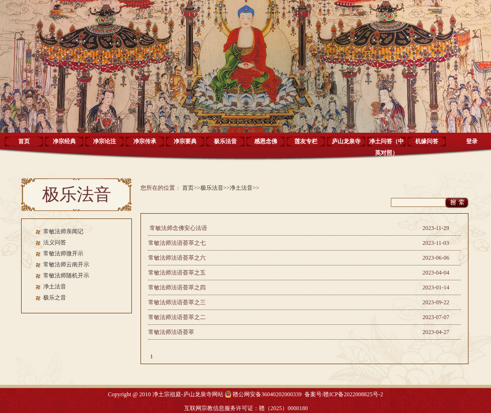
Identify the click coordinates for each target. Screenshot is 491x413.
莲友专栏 (305, 141)
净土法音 (54, 286)
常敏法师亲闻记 (63, 231)
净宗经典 (64, 141)
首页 (24, 141)
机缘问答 (426, 141)
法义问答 (54, 242)
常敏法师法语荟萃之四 (177, 287)
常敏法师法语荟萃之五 (177, 272)
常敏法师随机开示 (66, 275)
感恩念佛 (265, 141)
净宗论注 (104, 141)
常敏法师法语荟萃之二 (177, 317)
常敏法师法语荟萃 (171, 332)
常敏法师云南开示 (66, 264)
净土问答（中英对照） (386, 144)
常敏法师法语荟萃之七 (177, 243)
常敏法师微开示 (63, 253)
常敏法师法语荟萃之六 (177, 257)
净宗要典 (185, 141)
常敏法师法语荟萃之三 (177, 302)
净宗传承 (144, 141)
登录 (472, 141)
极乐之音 (54, 297)
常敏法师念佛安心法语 (177, 228)
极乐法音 (225, 141)
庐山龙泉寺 (346, 141)
